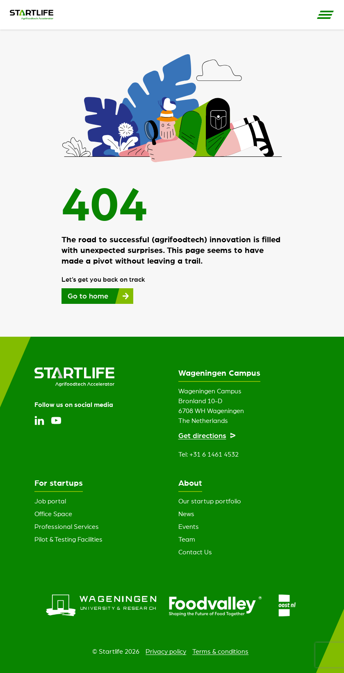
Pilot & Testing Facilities (68, 539)
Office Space (53, 514)
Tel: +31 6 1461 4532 (208, 454)
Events (188, 526)
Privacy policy (166, 651)
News (186, 514)
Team (186, 539)
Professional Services (66, 526)
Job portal (50, 501)
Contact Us (195, 552)
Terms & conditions (220, 651)
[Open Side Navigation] (325, 15)
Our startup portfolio (209, 501)
